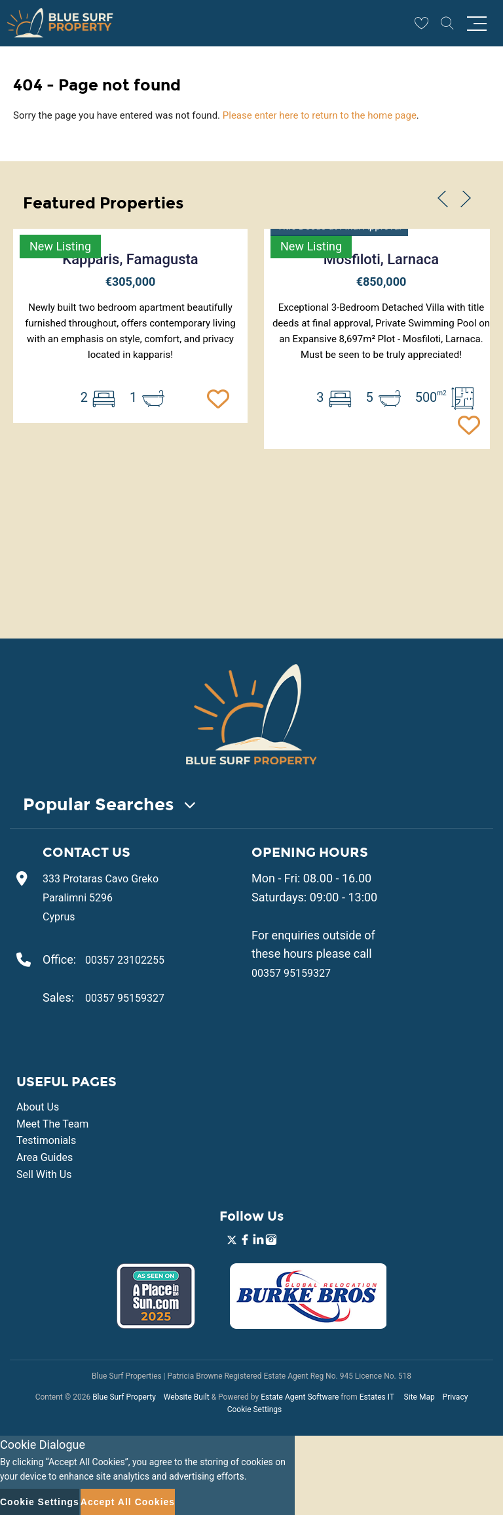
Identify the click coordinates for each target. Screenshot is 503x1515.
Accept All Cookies (128, 1502)
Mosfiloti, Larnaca (381, 259)
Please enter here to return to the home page (320, 115)
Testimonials (46, 1140)
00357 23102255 (124, 960)
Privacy (455, 1397)
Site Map (419, 1397)
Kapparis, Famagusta (130, 259)
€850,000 (381, 281)
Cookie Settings (254, 1409)
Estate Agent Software (300, 1397)
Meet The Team (52, 1124)
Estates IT (377, 1397)
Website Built (187, 1397)
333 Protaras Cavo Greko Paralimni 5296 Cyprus (100, 898)
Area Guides (44, 1157)
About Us (37, 1107)
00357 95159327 (124, 998)
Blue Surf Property (124, 1397)
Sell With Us (43, 1174)
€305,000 (130, 281)
